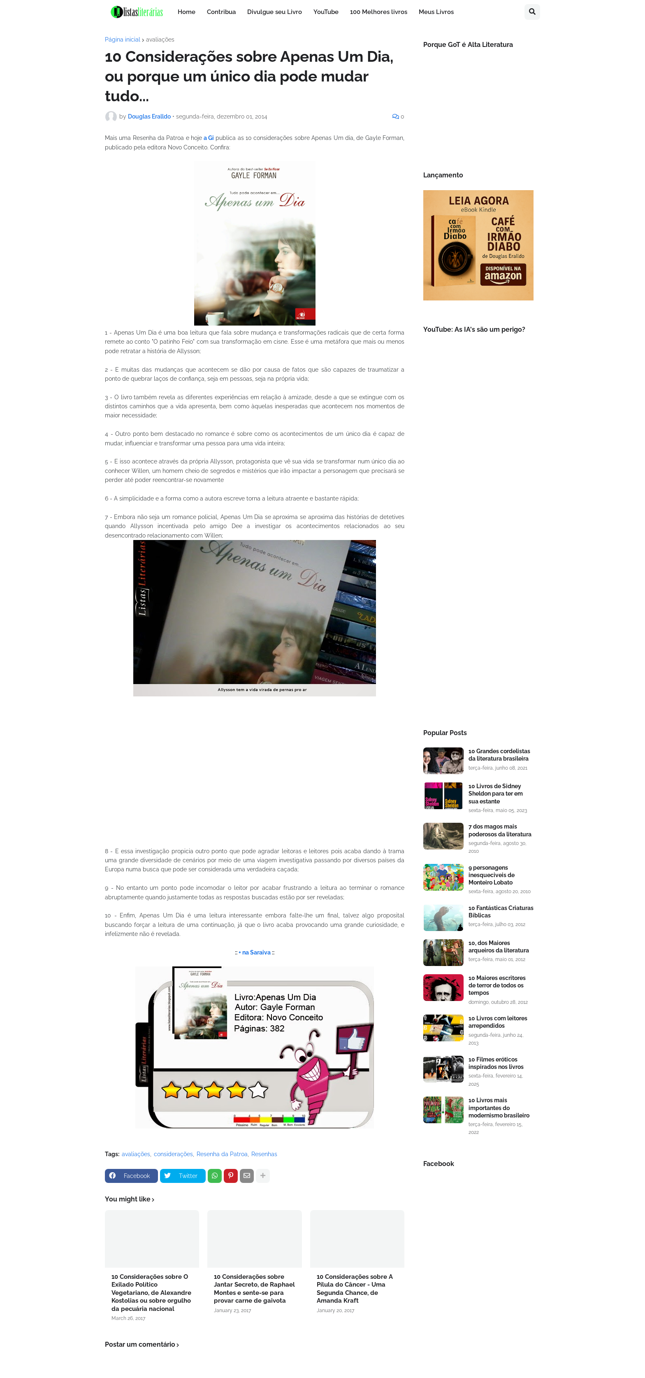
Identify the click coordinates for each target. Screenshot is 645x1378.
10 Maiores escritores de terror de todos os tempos (497, 985)
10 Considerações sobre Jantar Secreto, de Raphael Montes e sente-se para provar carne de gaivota (254, 1289)
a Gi (208, 138)
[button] (532, 12)
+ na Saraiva (255, 952)
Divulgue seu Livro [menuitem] (274, 12)
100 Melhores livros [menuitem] (378, 12)
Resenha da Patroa (222, 1154)
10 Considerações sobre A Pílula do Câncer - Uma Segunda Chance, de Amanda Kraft (355, 1289)
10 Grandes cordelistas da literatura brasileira (499, 755)
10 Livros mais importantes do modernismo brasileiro (499, 1107)
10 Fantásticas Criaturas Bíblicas (501, 912)
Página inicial (122, 39)
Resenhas (264, 1154)
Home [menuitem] (186, 12)
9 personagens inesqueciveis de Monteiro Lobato (492, 875)
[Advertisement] (478, 582)
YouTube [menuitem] (326, 12)
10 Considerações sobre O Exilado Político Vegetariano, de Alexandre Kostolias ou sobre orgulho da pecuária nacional (151, 1293)
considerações (173, 1154)
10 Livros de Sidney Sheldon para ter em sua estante (496, 793)
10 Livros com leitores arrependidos (498, 1022)
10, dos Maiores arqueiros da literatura (499, 947)
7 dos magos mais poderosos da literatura (500, 830)
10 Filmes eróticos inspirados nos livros (496, 1063)
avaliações (160, 39)
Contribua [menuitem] (221, 12)
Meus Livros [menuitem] (436, 12)
